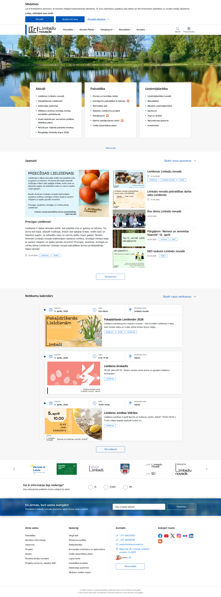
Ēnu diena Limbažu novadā (164, 211)
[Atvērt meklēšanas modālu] (178, 30)
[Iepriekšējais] (14, 469)
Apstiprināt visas (70, 19)
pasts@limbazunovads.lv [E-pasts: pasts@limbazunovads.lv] (131, 544)
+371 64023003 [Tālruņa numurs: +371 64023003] (127, 535)
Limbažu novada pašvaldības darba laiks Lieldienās (169, 193)
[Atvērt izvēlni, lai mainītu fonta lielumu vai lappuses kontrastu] (189, 30)
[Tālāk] (207, 469)
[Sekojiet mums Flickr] (185, 535)
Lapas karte (74, 558)
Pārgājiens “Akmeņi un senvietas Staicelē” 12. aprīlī (168, 233)
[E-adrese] (121, 557)
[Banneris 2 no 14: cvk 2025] (67, 468)
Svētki (56, 255)
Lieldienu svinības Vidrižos (121, 413)
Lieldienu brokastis (116, 366)
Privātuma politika (77, 540)
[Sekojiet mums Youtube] (166, 535)
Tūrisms (164, 239)
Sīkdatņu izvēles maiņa (80, 572)
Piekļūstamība (75, 544)
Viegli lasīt (73, 535)
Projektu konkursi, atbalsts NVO (40, 563)
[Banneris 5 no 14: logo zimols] (154, 468)
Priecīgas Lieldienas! (38, 221)
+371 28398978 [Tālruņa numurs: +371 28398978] (127, 540)
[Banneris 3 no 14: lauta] (96, 468)
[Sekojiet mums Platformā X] (172, 536)
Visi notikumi (110, 449)
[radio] (92, 486)
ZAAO (163, 256)
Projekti (29, 549)
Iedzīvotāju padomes (79, 567)
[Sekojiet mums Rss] (160, 541)
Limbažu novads (168, 180)
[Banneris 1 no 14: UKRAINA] (38, 468)
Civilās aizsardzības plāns (81, 554)
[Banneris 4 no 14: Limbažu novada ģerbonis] (125, 468)
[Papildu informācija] (130, 558)
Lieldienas (45, 255)
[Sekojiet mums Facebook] (160, 536)
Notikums (110, 332)
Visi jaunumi (110, 276)
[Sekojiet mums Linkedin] (191, 536)
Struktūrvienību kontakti (37, 558)
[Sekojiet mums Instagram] (179, 536)
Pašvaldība (30, 535)
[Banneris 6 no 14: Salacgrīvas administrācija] (183, 468)
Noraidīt (39, 19)
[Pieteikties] (181, 507)
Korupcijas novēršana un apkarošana (87, 549)
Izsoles (28, 554)
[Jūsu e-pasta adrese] (139, 507)
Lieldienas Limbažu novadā (164, 171)
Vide (173, 239)
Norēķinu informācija (35, 540)
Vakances (29, 544)
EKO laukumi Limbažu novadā (166, 251)
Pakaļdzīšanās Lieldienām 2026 (123, 319)
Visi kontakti (130, 566)
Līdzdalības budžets (78, 563)
